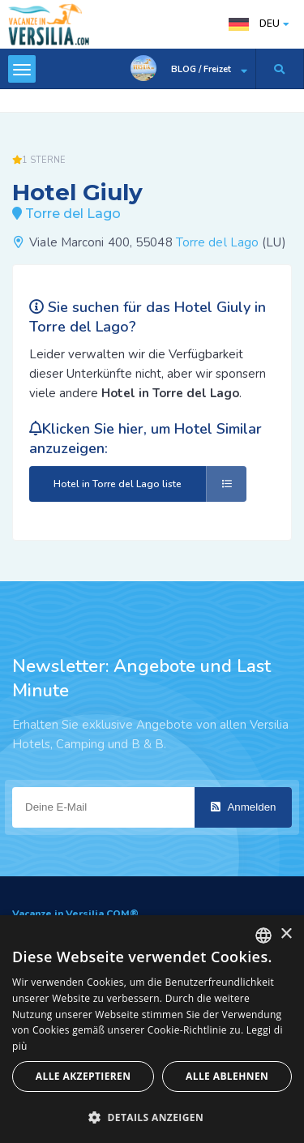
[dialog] (152, 1029)
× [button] (286, 934)
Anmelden (243, 807)
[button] (152, 1116)
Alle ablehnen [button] (227, 1076)
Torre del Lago (217, 242)
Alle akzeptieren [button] (83, 1076)
